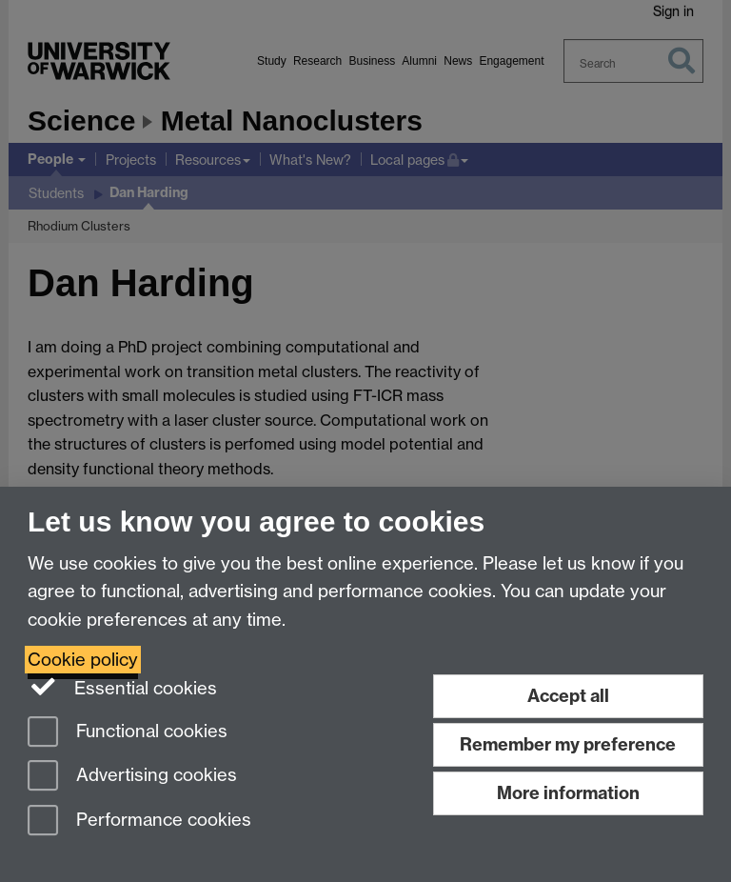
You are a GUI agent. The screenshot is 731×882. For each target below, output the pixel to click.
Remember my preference (568, 744)
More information (568, 793)
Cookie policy (83, 660)
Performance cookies (139, 821)
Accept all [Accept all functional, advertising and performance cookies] (568, 696)
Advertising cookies (132, 776)
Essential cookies (122, 686)
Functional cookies (127, 733)
